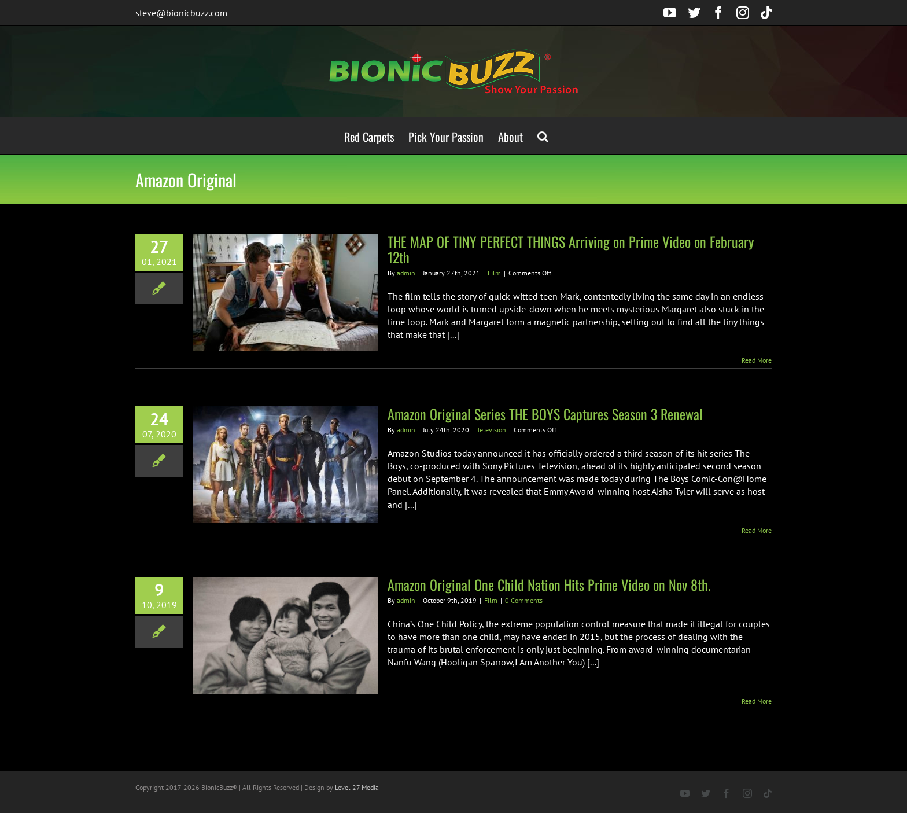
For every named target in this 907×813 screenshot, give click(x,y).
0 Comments (524, 600)
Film (494, 272)
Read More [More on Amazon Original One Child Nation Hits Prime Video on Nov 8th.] (757, 701)
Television (491, 429)
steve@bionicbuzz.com (181, 13)
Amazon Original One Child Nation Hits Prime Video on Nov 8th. (549, 584)
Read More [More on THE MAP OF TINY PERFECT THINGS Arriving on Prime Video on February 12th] (757, 360)
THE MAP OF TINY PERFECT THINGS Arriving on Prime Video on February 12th (571, 249)
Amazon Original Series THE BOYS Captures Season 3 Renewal (545, 413)
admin (406, 272)
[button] (542, 135)
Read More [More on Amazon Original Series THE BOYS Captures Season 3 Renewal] (757, 530)
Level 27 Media (357, 787)
